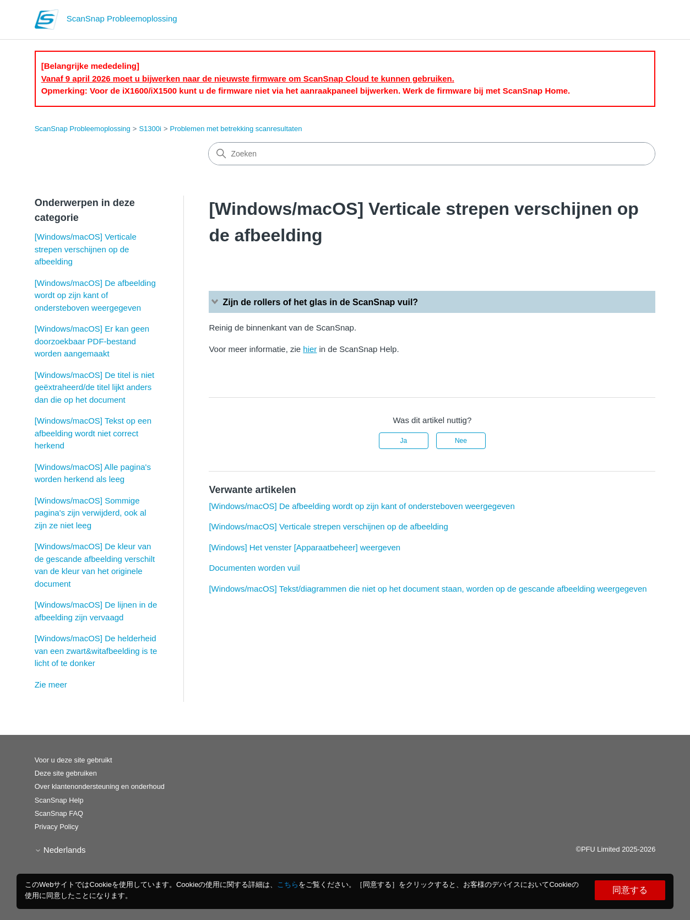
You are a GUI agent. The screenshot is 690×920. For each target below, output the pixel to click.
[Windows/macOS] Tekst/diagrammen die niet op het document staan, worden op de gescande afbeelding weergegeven (427, 588)
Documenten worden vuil (254, 567)
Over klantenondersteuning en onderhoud (100, 786)
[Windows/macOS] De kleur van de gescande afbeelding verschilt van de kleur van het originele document (95, 565)
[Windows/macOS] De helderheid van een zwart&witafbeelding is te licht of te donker (96, 651)
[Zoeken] (432, 154)
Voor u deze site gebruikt (73, 760)
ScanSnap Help (59, 800)
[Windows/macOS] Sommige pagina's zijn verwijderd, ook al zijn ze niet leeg (90, 513)
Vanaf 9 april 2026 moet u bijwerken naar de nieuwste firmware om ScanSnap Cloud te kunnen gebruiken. (247, 78)
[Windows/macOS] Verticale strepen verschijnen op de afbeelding (86, 249)
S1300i (150, 129)
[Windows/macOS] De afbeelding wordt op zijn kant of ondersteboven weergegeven (95, 295)
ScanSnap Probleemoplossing (83, 129)
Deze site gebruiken (66, 773)
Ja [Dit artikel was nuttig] (403, 441)
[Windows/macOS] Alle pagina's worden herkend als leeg (93, 473)
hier (310, 349)
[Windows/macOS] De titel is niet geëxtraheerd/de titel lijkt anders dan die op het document (95, 387)
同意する (630, 890)
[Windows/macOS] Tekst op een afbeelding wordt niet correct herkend (93, 433)
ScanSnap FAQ (59, 813)
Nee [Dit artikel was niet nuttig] (461, 441)
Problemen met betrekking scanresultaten (236, 129)
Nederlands (60, 849)
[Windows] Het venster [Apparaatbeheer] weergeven (304, 547)
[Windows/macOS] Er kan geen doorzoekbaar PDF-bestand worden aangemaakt (92, 341)
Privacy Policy (57, 826)
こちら (287, 884)
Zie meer (51, 684)
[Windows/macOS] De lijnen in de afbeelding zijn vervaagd (96, 611)
